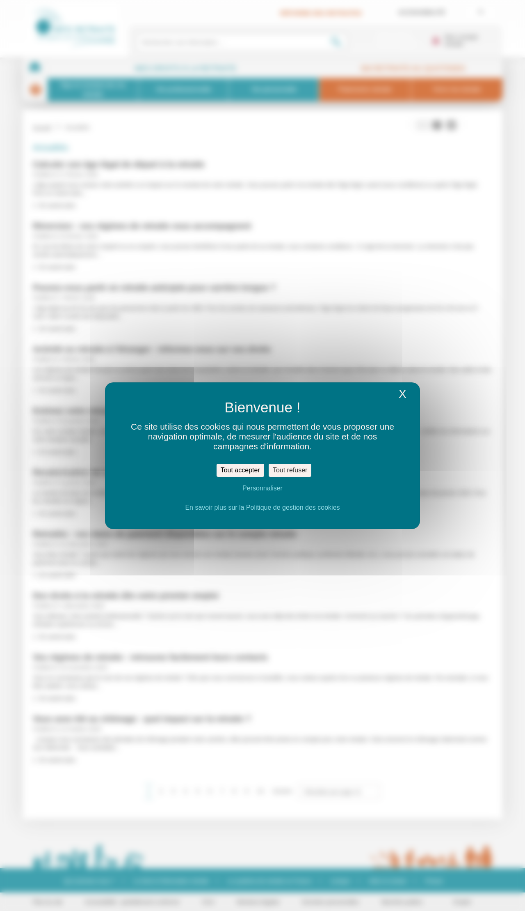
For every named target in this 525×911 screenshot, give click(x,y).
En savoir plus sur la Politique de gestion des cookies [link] (262, 507)
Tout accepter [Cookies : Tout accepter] (240, 470)
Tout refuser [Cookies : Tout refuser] (290, 470)
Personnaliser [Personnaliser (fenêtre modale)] (262, 488)
